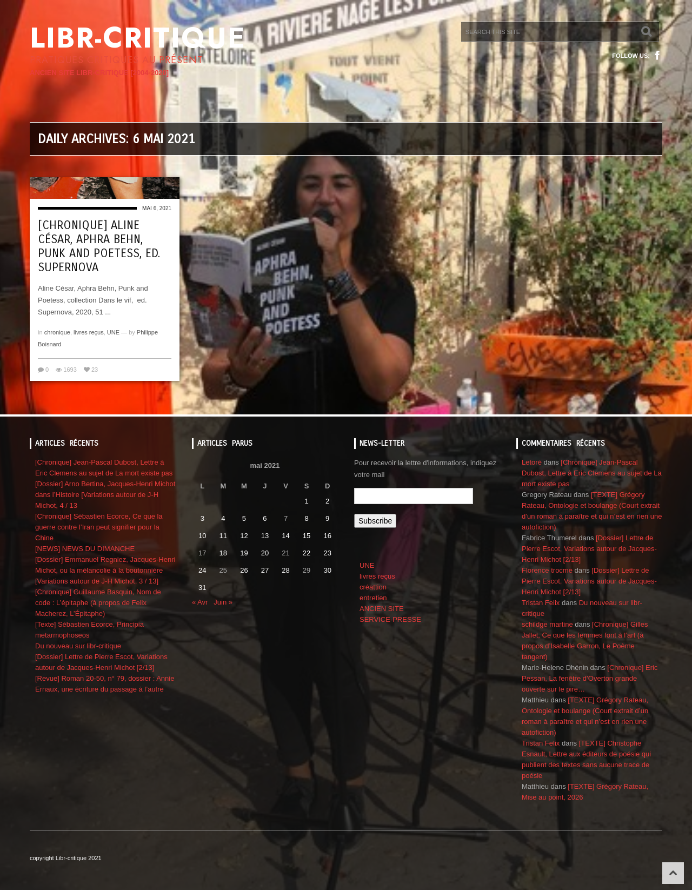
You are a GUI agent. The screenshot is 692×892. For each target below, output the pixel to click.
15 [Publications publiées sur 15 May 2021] (306, 536)
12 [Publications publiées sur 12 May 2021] (244, 536)
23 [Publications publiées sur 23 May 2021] (327, 553)
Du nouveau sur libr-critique (78, 646)
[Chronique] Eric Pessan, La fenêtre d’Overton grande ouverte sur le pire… (589, 678)
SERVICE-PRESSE (390, 619)
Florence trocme (547, 570)
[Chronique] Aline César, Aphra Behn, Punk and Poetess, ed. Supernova (99, 246)
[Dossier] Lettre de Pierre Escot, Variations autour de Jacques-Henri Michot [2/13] (589, 549)
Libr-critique (137, 37)
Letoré (532, 462)
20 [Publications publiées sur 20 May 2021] (265, 553)
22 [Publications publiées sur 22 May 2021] (306, 553)
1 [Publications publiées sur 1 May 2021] (306, 501)
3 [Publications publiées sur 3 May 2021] (202, 518)
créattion (373, 587)
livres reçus (89, 332)
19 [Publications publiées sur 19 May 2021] (244, 553)
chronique (57, 332)
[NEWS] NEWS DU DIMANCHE (85, 549)
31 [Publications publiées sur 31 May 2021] (202, 588)
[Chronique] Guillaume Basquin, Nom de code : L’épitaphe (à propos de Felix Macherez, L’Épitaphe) (98, 603)
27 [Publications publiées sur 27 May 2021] (265, 570)
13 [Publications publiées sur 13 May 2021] (265, 536)
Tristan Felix (541, 603)
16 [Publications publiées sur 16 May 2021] (327, 536)
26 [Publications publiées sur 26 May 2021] (244, 570)
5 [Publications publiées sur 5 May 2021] (244, 518)
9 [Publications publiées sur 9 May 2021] (327, 518)
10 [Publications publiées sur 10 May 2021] (202, 536)
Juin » (223, 602)
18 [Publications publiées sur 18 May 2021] (223, 553)
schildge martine (547, 624)
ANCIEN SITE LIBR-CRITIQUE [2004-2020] (99, 73)
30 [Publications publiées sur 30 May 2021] (327, 570)
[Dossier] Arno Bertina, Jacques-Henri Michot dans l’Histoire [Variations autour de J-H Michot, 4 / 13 (105, 494)
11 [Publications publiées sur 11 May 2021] (223, 536)
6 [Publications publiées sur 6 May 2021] (265, 518)
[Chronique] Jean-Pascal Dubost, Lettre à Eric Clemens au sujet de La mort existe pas (592, 473)
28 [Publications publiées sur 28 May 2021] (285, 570)
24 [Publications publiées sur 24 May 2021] (202, 570)
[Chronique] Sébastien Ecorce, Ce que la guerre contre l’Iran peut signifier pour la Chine (99, 527)
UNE (113, 332)
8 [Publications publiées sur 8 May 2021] (306, 518)
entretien (373, 598)
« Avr (200, 602)
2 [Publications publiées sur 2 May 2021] (327, 501)
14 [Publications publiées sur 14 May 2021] (285, 536)
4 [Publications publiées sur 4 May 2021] (223, 518)
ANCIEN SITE (382, 609)
